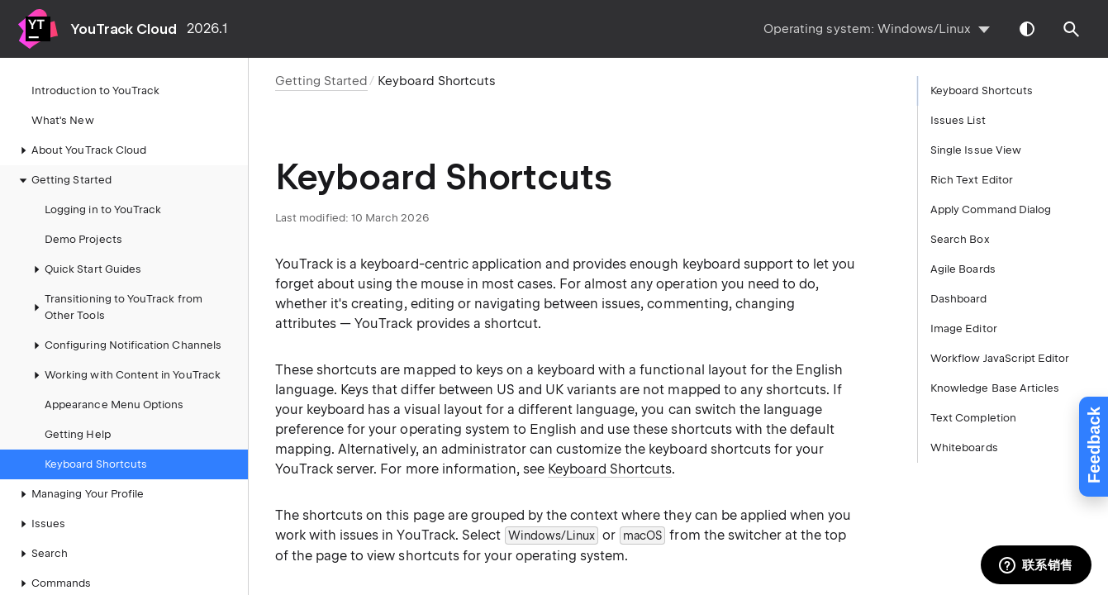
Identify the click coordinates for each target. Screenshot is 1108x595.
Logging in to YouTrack (103, 209)
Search (41, 553)
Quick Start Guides (84, 269)
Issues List (958, 120)
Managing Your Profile (79, 494)
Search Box (960, 239)
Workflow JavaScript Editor (1000, 358)
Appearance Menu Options (114, 404)
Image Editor (963, 328)
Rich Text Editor (971, 180)
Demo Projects (83, 239)
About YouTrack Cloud (80, 150)
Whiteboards (964, 447)
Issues (40, 524)
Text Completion (973, 418)
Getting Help (78, 434)
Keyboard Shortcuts (96, 464)
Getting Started (63, 180)
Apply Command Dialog (990, 209)
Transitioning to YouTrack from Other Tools (115, 307)
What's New (62, 120)
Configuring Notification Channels (124, 345)
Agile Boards (963, 269)
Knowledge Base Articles (994, 388)
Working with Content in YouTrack (124, 375)
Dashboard (958, 299)
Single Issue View (975, 150)
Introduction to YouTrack (95, 90)
